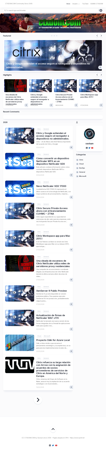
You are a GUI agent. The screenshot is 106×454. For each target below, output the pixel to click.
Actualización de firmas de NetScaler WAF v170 (50, 316)
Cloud (39, 336)
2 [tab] (51, 35)
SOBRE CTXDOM (96, 4)
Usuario (75, 4)
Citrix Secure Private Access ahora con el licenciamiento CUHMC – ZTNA (52, 211)
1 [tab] (49, 35)
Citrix (39, 129)
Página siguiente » (38, 400)
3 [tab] (54, 35)
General (46, 129)
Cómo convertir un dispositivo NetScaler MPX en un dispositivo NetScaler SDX (52, 161)
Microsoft (47, 336)
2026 (5, 122)
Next (101, 35)
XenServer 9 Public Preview (51, 290)
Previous (97, 35)
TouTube (85, 4)
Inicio (68, 4)
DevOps (82, 168)
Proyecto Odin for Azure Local (53, 340)
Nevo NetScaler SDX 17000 (51, 186)
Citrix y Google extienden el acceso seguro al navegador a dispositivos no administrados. (48, 65)
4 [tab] (56, 35)
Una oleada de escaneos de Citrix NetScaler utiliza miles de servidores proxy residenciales (15, 99)
